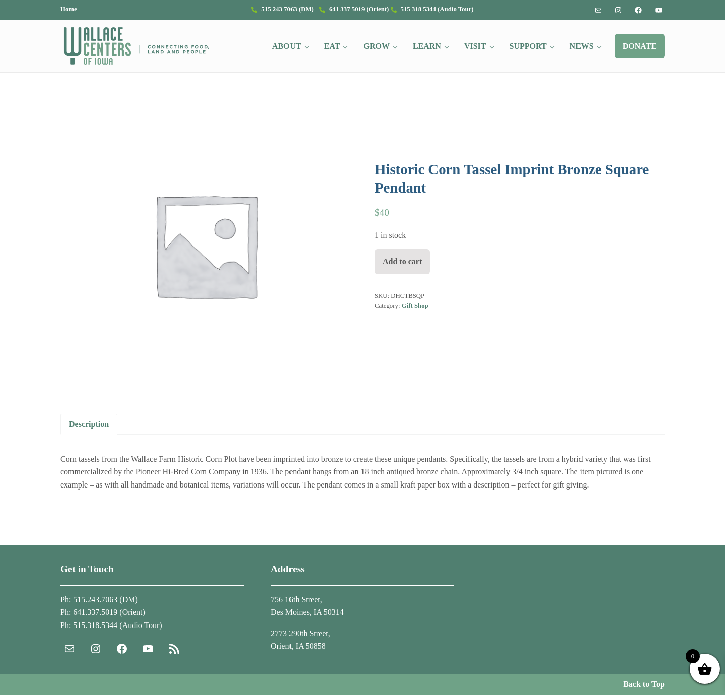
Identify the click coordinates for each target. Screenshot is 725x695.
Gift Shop (415, 305)
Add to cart (402, 261)
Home (68, 9)
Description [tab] (89, 424)
